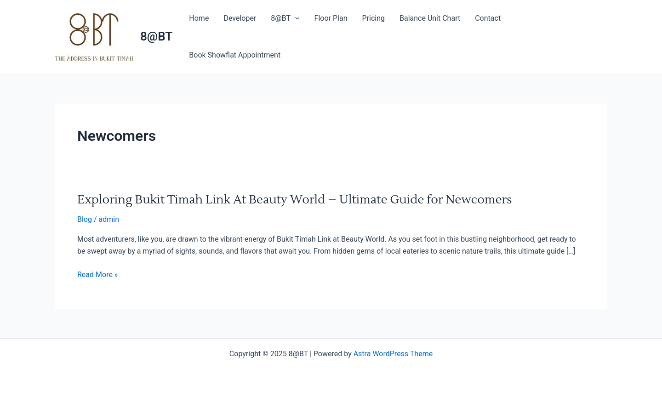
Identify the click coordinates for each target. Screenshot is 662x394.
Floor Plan (331, 18)
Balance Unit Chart (429, 18)
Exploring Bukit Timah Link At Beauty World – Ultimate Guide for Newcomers (294, 200)
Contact (488, 18)
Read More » (97, 275)
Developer (239, 18)
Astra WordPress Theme (393, 353)
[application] (295, 18)
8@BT (156, 36)
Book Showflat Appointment (234, 55)
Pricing (373, 18)
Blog (84, 219)
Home (199, 18)
